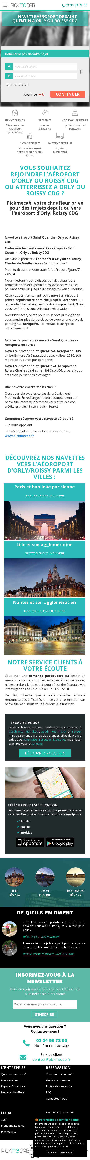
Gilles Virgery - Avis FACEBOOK (41, 936)
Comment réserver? (59, 1074)
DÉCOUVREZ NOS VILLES (45, 753)
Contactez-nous (56, 1098)
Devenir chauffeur (12, 1092)
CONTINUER (68, 94)
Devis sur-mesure (58, 1080)
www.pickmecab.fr (20, 436)
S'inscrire (44, 1014)
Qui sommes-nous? (14, 1074)
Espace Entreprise (13, 1086)
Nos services (9, 1080)
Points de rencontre (59, 1086)
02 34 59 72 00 (76, 5)
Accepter (52, 1152)
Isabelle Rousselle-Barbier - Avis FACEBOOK (48, 954)
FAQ (49, 1092)
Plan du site (8, 1131)
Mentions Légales (12, 1125)
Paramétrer (67, 1152)
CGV (4, 1119)
